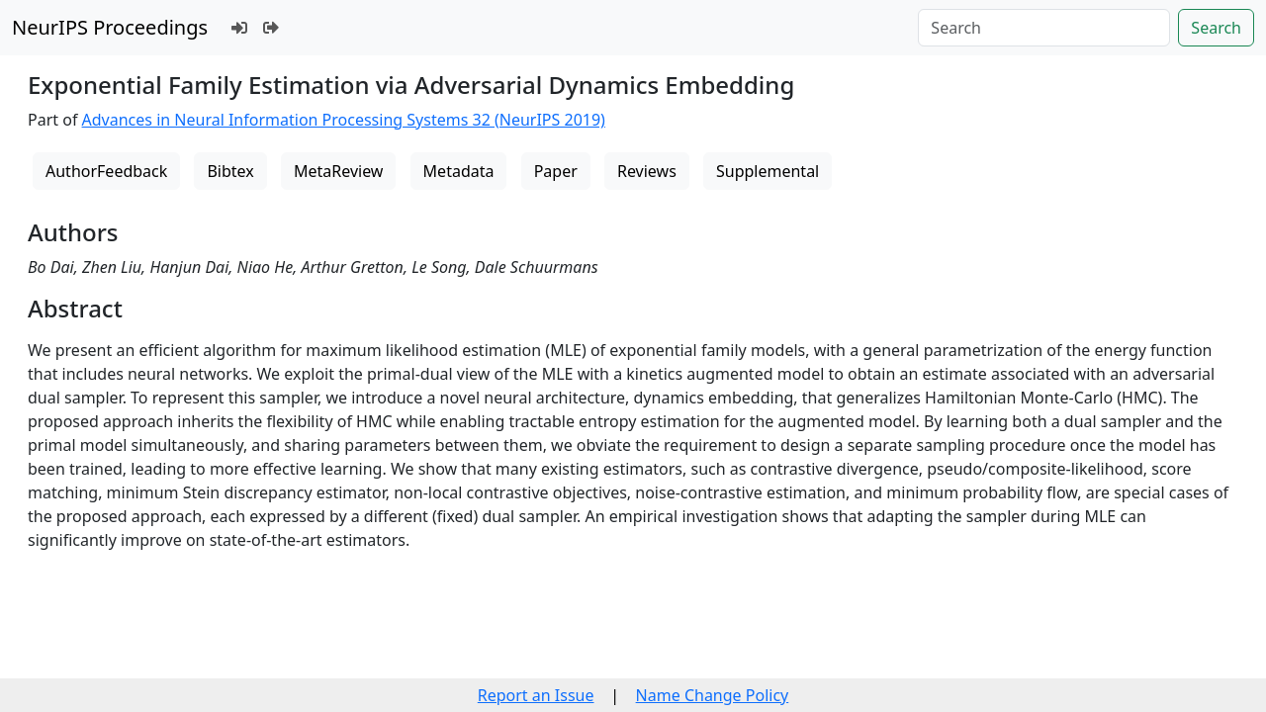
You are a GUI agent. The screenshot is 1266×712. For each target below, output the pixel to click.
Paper (556, 171)
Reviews (647, 171)
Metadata (459, 171)
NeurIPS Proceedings (110, 27)
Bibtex (230, 171)
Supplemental (767, 171)
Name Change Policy (712, 695)
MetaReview (338, 171)
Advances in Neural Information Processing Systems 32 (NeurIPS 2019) (343, 120)
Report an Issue (536, 695)
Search (1216, 28)
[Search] (1044, 27)
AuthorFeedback (106, 171)
